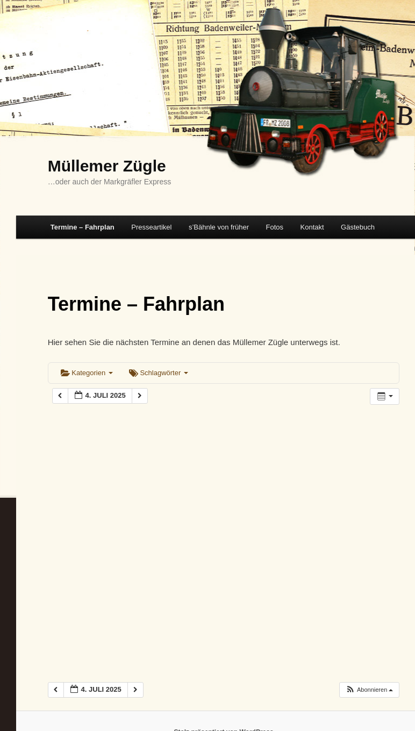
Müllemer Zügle (107, 166)
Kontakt (312, 227)
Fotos (274, 227)
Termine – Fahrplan (83, 227)
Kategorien (87, 373)
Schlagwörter (158, 373)
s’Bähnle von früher (219, 227)
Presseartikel (151, 227)
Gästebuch (358, 227)
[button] (369, 690)
